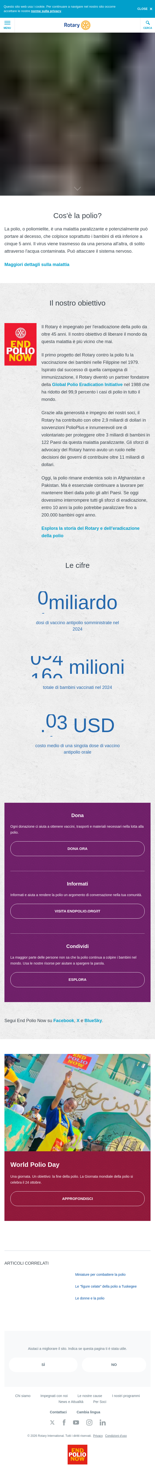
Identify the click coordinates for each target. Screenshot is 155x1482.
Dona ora (77, 848)
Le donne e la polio (89, 1298)
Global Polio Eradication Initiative (87, 384)
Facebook (63, 1020)
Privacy (98, 1436)
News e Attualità (70, 1402)
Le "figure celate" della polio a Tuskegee (106, 1286)
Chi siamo (22, 1396)
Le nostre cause (90, 1396)
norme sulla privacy (46, 11)
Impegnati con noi (54, 1396)
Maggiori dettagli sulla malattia (36, 264)
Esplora (78, 979)
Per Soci (99, 1402)
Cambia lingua (88, 1412)
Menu (7, 25)
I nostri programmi (126, 1396)
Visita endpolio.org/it (77, 911)
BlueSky (93, 1020)
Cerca (147, 25)
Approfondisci (77, 1198)
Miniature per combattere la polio (100, 1274)
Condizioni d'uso (116, 1436)
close (142, 9)
